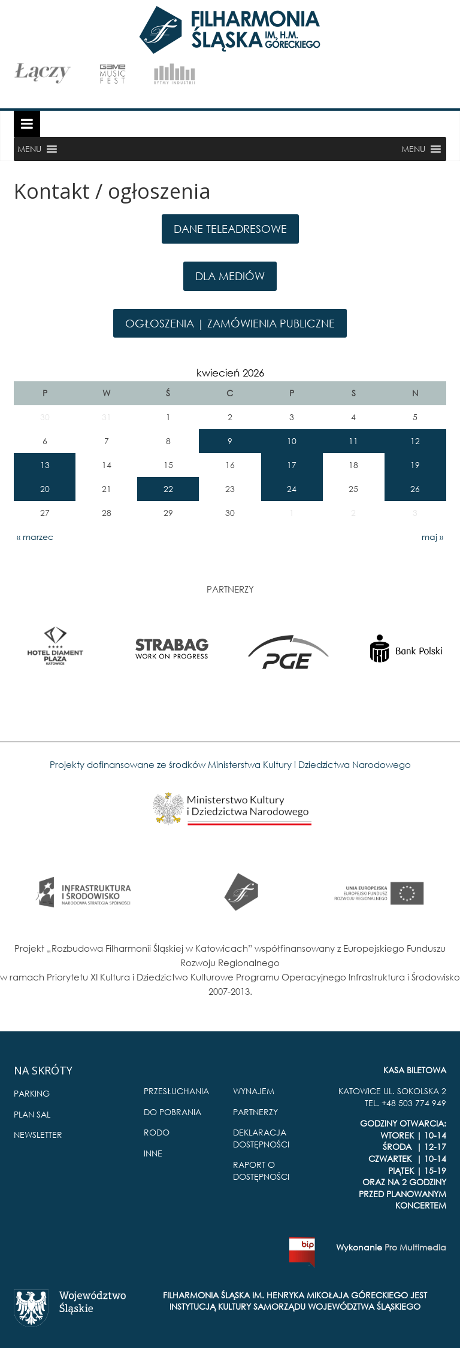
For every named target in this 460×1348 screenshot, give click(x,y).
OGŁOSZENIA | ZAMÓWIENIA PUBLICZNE (230, 323)
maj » (432, 536)
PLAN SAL (32, 1114)
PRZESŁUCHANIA (176, 1091)
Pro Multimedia (415, 1247)
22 (168, 488)
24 (291, 488)
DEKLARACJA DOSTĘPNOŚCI (261, 1138)
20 (45, 488)
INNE (153, 1153)
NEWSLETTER (38, 1134)
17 (291, 464)
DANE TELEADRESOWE (230, 228)
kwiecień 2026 (230, 372)
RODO (157, 1132)
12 (415, 441)
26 (415, 488)
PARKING (32, 1093)
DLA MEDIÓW (230, 276)
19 (415, 464)
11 (353, 441)
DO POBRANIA (172, 1112)
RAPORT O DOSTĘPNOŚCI (261, 1170)
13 (45, 464)
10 (291, 441)
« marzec (35, 536)
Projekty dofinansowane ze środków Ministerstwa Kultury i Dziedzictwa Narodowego (230, 764)
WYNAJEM (253, 1091)
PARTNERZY (255, 1112)
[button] (29, 149)
